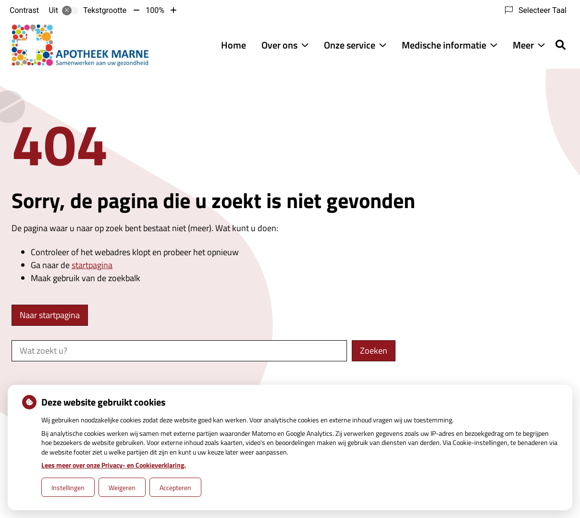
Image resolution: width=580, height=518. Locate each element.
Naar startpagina (50, 314)
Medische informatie (444, 44)
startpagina (92, 265)
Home (233, 44)
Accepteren (175, 487)
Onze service (349, 44)
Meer (523, 44)
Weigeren (122, 487)
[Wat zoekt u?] (179, 350)
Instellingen (68, 487)
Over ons (279, 44)
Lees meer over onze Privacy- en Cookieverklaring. (113, 465)
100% (155, 10)
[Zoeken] (560, 45)
